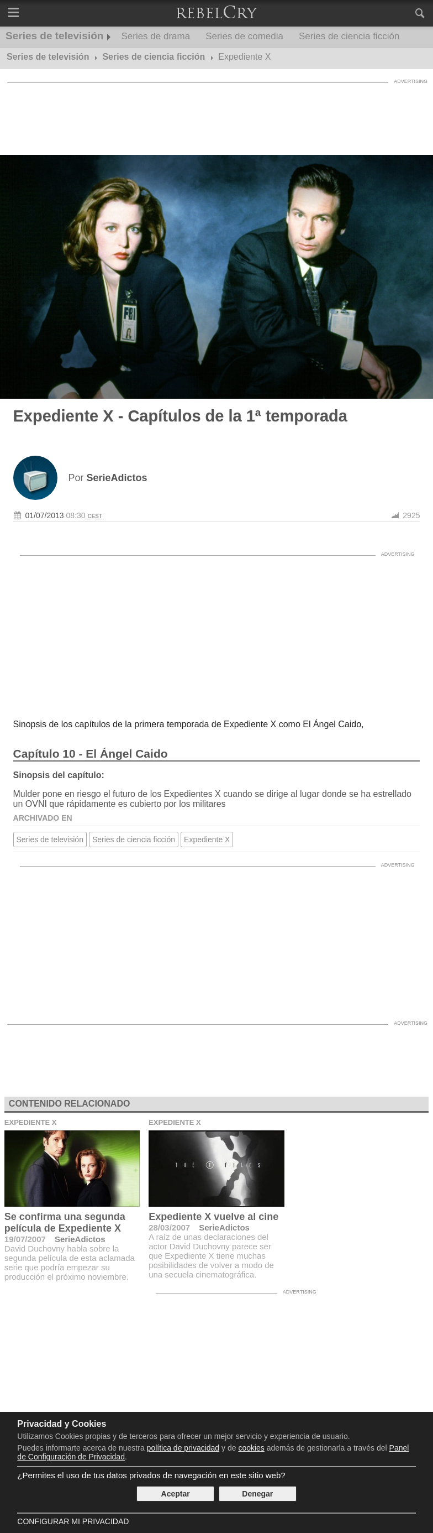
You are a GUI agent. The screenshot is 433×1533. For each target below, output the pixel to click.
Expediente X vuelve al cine (213, 1216)
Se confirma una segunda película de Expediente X (64, 1222)
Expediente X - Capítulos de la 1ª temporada (180, 416)
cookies (251, 1447)
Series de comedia (244, 36)
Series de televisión (54, 35)
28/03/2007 (169, 1227)
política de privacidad (183, 1447)
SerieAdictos (80, 1239)
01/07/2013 (44, 515)
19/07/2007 (25, 1239)
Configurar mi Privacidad (73, 1521)
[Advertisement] (216, 113)
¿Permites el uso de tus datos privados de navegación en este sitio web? (151, 1475)
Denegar (257, 1493)
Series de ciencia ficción (349, 36)
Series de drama (155, 36)
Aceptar (175, 1493)
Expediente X (207, 839)
